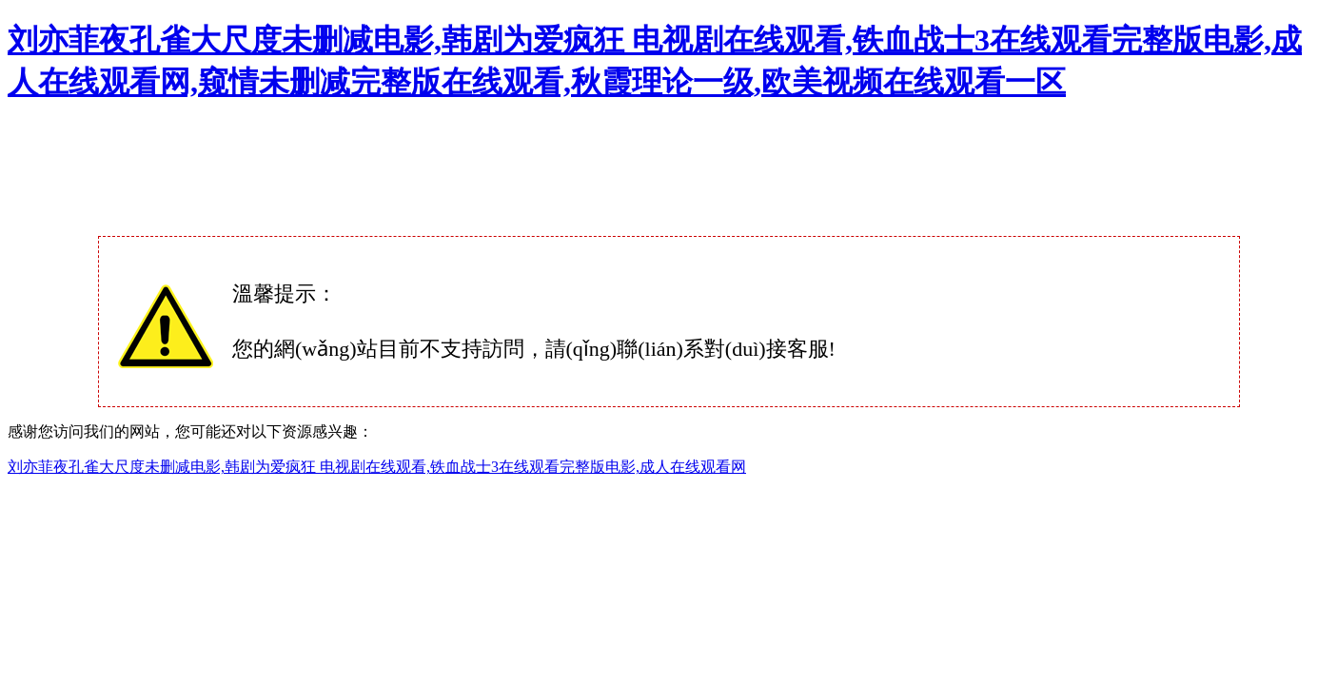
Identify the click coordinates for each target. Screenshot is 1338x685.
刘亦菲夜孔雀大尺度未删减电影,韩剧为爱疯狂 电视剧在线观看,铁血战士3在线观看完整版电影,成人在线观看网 (377, 467)
